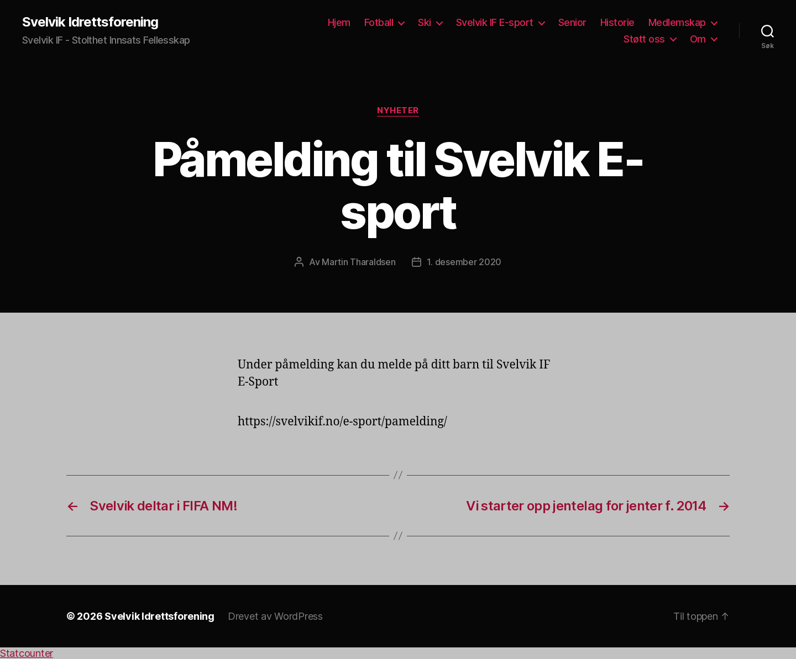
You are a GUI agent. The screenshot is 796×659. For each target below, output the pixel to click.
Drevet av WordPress (275, 616)
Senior (572, 22)
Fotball (379, 22)
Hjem (339, 22)
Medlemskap (677, 22)
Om (698, 39)
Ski (424, 22)
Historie (617, 22)
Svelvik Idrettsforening (90, 22)
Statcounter (26, 653)
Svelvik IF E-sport (494, 22)
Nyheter (398, 110)
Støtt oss (644, 39)
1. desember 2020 (464, 261)
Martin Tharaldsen (358, 261)
